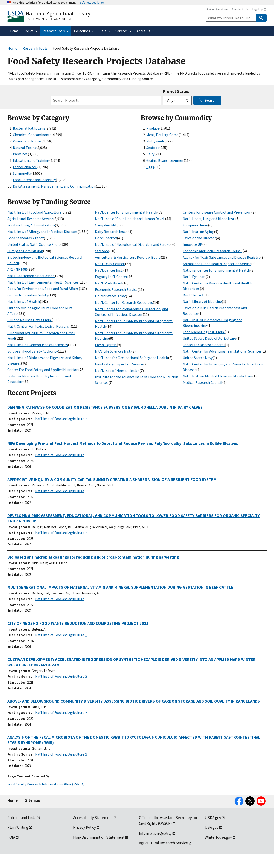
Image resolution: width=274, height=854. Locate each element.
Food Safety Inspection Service (119, 364)
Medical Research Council (202, 382)
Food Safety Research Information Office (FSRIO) (45, 784)
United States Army (110, 296)
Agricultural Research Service (30, 218)
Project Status (176, 91)
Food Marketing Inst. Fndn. (204, 332)
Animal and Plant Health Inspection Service (217, 263)
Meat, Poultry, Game (162, 134)
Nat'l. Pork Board (108, 283)
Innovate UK (192, 244)
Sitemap (32, 800)
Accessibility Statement (93, 817)
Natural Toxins (24, 147)
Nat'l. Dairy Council (110, 263)
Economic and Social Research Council (212, 251)
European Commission (25, 251)
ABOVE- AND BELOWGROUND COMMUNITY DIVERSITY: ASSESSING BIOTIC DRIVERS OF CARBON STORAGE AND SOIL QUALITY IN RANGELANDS (133, 701)
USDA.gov (213, 817)
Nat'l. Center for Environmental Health (126, 212)
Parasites (20, 154)
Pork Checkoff (106, 238)
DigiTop (257, 9)
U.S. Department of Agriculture (49, 19)
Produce (152, 128)
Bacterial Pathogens (29, 128)
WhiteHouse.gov (218, 837)
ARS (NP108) (17, 269)
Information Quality (155, 833)
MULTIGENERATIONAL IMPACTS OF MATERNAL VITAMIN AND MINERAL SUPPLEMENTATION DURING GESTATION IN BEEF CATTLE (120, 587)
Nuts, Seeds (155, 141)
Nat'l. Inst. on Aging (198, 231)
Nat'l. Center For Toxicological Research (39, 326)
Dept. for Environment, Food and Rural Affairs (43, 288)
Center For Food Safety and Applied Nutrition (42, 369)
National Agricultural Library (58, 13)
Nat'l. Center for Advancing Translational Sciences (222, 351)
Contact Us (240, 9)
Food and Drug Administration (31, 225)
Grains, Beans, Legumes (165, 160)
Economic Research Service (116, 289)
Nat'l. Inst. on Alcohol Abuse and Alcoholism (217, 376)
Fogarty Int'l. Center (111, 276)
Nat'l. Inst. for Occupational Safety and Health (131, 357)
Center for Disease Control (204, 344)
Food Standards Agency (25, 238)
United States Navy (198, 357)
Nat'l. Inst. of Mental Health (117, 370)
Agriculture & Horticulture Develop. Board (128, 257)
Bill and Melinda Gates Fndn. (29, 320)
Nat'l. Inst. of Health (23, 301)
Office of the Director (199, 238)
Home (12, 800)
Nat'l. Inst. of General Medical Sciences (37, 344)
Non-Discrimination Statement (98, 837)
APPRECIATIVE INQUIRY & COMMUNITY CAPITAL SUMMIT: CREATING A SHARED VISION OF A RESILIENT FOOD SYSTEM (111, 479)
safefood (102, 251)
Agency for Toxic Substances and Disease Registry (221, 257)
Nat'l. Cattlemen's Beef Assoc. (31, 275)
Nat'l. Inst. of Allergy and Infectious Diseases (42, 231)
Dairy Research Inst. (110, 231)
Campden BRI (105, 225)
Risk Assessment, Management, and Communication (54, 186)
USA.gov (212, 827)
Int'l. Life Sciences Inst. (113, 351)
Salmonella (22, 173)
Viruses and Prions (27, 141)
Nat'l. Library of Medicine (202, 301)
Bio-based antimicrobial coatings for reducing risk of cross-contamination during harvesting (93, 557)
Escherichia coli (25, 167)
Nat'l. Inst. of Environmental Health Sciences (42, 282)
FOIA (11, 837)
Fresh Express (106, 344)
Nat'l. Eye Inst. (194, 276)
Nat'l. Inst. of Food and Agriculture (34, 212)
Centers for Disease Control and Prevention (217, 212)
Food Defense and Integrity (34, 179)
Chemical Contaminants (32, 134)
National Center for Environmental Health (216, 270)
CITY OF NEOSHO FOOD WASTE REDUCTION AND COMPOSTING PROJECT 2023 (78, 623)
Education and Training (31, 160)
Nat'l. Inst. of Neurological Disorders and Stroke (132, 244)
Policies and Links (21, 817)
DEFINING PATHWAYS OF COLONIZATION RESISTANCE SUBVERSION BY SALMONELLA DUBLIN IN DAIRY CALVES (105, 407)
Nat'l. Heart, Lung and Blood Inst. (209, 218)
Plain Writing (17, 827)
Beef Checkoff (193, 295)
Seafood (152, 147)
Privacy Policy (84, 827)
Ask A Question (217, 9)
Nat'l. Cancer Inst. (109, 270)
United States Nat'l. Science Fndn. (33, 244)
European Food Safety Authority (32, 351)
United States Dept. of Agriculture (209, 338)
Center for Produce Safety (27, 295)
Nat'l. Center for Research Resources (124, 302)
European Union (195, 225)
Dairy (150, 154)
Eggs (150, 167)
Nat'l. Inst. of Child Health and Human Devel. (130, 218)
